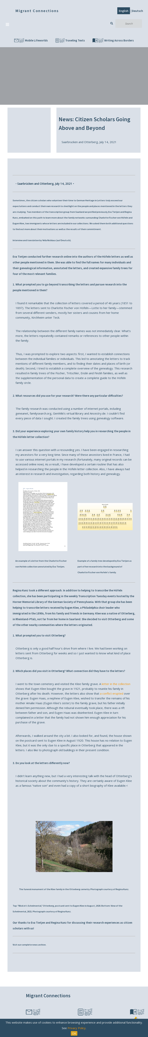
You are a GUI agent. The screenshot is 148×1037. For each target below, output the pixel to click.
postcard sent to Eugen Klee (69, 905)
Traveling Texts (70, 40)
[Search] (128, 23)
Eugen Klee (18, 223)
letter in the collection (116, 684)
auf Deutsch (63, 240)
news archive (39, 944)
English (123, 11)
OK (74, 1033)
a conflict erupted (111, 693)
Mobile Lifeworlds (31, 40)
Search (111, 23)
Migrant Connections (37, 10)
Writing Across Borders (113, 40)
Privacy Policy (77, 1028)
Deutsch (137, 11)
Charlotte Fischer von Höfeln (113, 217)
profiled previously (97, 211)
